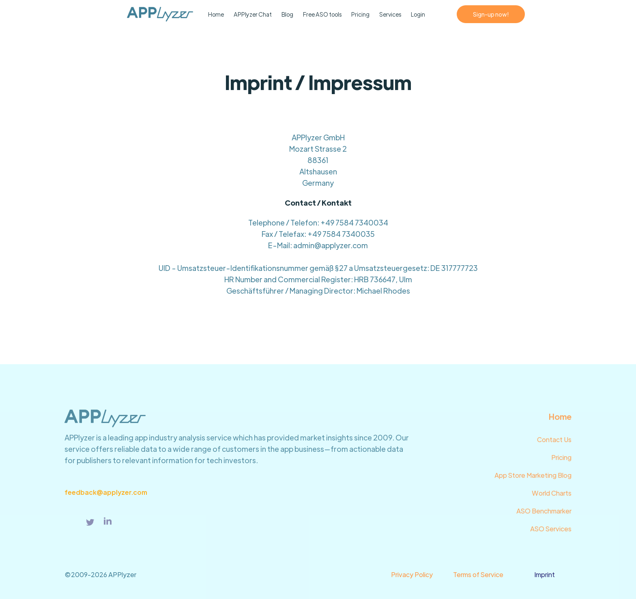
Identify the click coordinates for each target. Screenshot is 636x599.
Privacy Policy (412, 574)
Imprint (544, 574)
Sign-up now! (491, 14)
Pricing (360, 14)
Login (418, 14)
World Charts (552, 496)
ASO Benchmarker (544, 514)
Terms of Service (478, 574)
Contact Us (554, 443)
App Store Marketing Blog (533, 478)
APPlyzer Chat (253, 14)
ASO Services (551, 532)
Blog (287, 14)
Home (216, 14)
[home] (97, 14)
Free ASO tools (322, 14)
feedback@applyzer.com (105, 495)
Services (390, 14)
